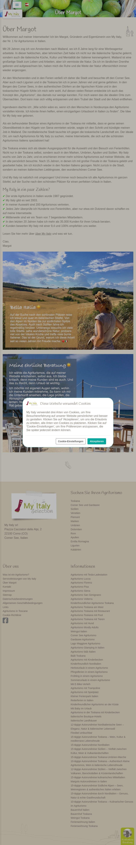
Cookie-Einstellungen (70, 441)
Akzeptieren (97, 441)
